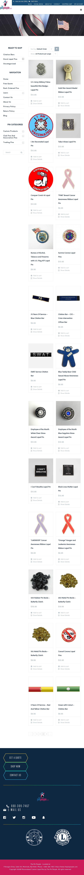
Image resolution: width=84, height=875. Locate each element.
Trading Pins (8, 142)
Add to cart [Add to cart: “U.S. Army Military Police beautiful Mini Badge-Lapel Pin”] (37, 101)
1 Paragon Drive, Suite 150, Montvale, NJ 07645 (20, 867)
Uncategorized (9, 64)
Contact (57, 4)
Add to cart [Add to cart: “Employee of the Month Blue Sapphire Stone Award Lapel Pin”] (64, 448)
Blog (30, 4)
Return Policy (9, 111)
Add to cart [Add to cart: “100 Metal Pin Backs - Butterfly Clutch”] (37, 666)
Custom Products (10, 131)
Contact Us (8, 97)
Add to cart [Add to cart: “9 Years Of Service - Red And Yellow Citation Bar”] (37, 720)
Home (5, 79)
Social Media (38, 4)
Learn (5, 93)
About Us (48, 4)
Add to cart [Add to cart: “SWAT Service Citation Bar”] (37, 386)
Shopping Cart (67, 4)
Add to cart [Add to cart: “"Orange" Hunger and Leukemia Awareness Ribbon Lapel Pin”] (64, 559)
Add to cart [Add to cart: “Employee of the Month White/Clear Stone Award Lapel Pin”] (37, 448)
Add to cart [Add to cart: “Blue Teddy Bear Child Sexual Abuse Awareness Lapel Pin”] (64, 390)
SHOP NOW (15, 766)
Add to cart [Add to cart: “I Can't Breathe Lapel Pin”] (37, 498)
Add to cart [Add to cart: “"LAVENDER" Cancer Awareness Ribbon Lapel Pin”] (37, 559)
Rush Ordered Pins (11, 88)
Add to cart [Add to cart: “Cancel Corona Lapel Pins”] (64, 666)
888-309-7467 (20, 806)
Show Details (37, 103)
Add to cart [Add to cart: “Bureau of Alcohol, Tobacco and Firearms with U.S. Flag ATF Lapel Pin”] (37, 275)
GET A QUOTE (16, 757)
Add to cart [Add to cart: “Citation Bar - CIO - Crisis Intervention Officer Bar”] (64, 333)
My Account (78, 4)
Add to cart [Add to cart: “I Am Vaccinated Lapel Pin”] (37, 156)
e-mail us (14, 810)
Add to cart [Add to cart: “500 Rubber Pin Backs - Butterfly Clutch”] (37, 612)
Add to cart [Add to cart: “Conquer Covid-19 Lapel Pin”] (37, 210)
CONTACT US (15, 775)
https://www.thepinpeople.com (66, 867)
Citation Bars (8, 54)
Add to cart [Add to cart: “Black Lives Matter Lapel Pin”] (64, 501)
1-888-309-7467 (48, 867)
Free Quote (8, 83)
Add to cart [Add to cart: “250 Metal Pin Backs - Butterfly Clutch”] (64, 612)
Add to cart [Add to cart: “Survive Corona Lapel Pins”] (64, 268)
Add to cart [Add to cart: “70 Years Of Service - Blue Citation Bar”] (37, 329)
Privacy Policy (9, 106)
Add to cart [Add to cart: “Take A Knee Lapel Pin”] (64, 152)
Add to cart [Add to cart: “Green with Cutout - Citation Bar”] (64, 720)
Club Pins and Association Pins (10, 137)
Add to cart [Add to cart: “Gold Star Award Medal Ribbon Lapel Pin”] (64, 103)
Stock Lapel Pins (10, 59)
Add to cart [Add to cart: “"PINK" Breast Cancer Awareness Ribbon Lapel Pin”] (64, 214)
